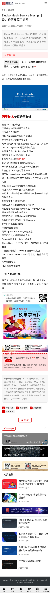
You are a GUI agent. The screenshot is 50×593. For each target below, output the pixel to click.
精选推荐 (28, 26)
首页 (3, 10)
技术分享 (9, 408)
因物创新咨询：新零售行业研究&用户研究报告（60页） (33, 482)
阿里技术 (8, 116)
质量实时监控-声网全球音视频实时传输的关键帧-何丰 (33, 549)
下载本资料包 (11, 62)
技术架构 (21, 159)
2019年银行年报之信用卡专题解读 (32, 496)
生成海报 (9, 428)
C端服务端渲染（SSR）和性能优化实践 (33, 521)
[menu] (46, 3)
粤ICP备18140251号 (40, 580)
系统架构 (37, 408)
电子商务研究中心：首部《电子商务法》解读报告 (33, 535)
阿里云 (24, 582)
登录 (8, 361)
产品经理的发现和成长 (30, 561)
